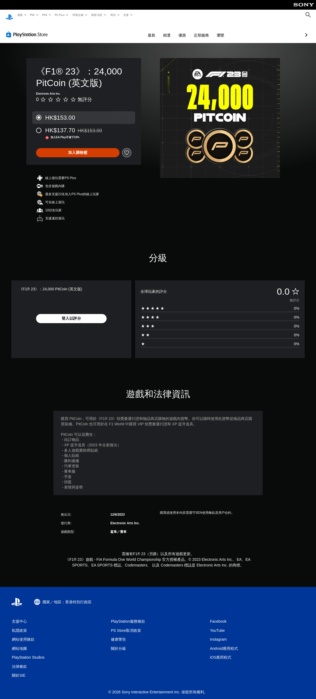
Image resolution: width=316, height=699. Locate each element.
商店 (113, 15)
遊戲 (20, 15)
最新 (123, 30)
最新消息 (97, 15)
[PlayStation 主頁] (9, 15)
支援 (126, 15)
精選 (138, 30)
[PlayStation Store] (28, 29)
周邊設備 (77, 15)
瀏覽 (192, 30)
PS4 (44, 15)
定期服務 (172, 30)
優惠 (153, 30)
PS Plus (59, 15)
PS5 (32, 15)
